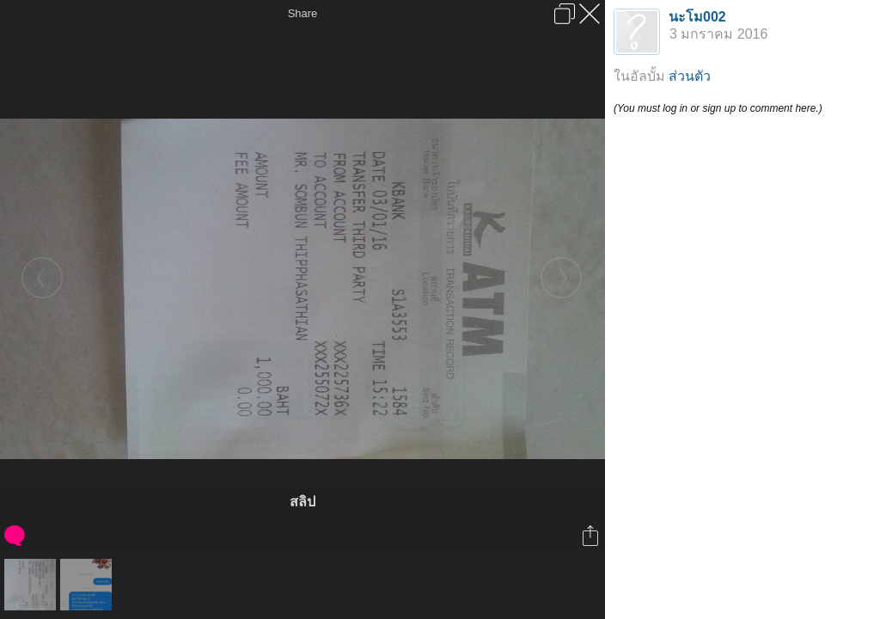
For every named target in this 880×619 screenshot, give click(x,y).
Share (303, 13)
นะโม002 (697, 16)
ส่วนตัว (690, 76)
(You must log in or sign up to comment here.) (718, 108)
